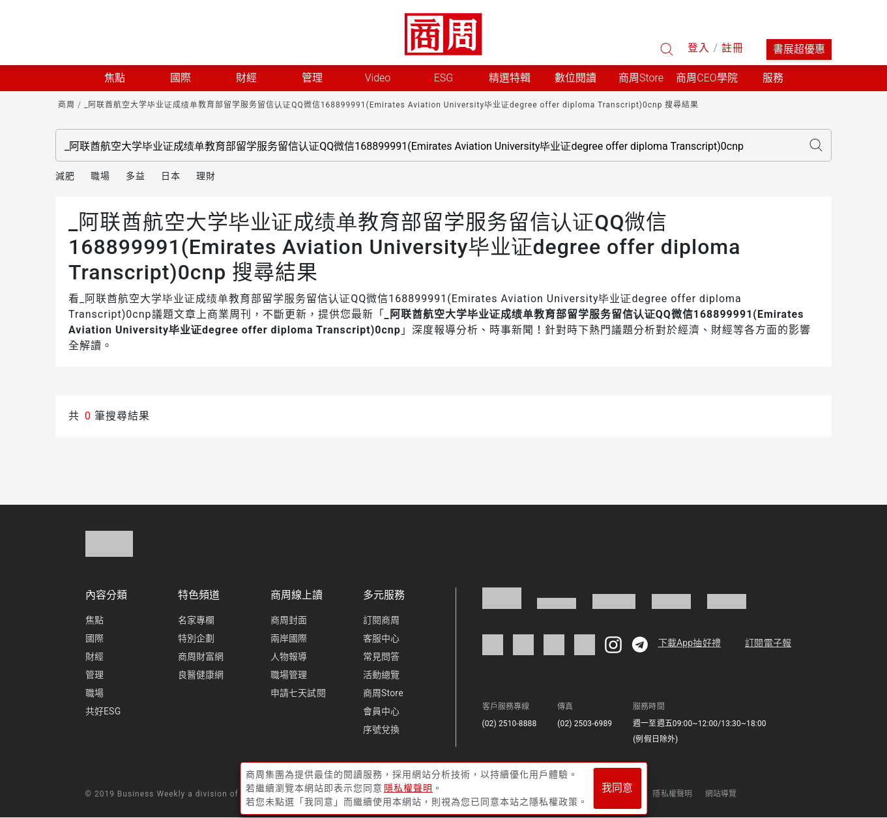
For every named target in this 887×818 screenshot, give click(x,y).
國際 (94, 638)
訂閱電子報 (768, 643)
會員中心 (381, 711)
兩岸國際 (289, 638)
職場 (100, 176)
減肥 (65, 176)
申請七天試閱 (298, 693)
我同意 (617, 786)
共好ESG (103, 711)
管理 (94, 675)
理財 (206, 176)
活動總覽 (381, 675)
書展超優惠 (799, 49)
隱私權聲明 (672, 793)
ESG (444, 78)
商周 (66, 104)
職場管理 (289, 675)
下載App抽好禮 (689, 643)
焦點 (94, 620)
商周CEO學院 (706, 78)
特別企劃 (196, 638)
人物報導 (289, 656)
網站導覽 (721, 793)
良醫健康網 (201, 675)
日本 (171, 176)
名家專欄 (196, 620)
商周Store (640, 78)
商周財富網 (201, 656)
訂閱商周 (381, 620)
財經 (94, 656)
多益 (135, 176)
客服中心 (381, 638)
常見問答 (381, 656)
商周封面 (289, 620)
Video (378, 78)
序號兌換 (381, 729)
